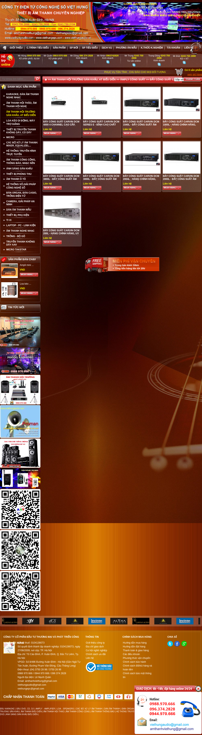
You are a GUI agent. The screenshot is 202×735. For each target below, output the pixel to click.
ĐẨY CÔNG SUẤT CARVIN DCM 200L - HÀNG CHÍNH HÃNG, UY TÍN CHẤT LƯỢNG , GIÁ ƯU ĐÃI (61, 233)
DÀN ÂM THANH (112, 709)
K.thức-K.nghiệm (152, 47)
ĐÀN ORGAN (128, 709)
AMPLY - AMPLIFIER (45, 709)
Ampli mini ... (27, 265)
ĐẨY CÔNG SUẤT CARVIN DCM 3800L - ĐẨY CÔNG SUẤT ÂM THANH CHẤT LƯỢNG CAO (61, 179)
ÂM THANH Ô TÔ (16, 179)
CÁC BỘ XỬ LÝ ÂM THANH (89, 709)
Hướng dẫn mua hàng (134, 642)
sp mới (74, 47)
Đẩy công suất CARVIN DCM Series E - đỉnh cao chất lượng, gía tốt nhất (101, 124)
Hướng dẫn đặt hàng (134, 646)
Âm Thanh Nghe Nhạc (20, 230)
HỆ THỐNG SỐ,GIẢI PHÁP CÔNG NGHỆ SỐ (21, 186)
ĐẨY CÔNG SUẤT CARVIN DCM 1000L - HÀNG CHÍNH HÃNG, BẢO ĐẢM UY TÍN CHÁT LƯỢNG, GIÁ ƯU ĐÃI (181, 126)
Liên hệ (189, 47)
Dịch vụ (107, 47)
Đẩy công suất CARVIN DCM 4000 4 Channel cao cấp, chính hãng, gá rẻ (61, 124)
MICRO (10, 137)
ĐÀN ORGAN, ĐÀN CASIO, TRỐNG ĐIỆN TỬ (21, 194)
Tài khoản (173, 47)
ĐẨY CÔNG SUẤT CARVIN (166, 79)
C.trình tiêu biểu (38, 47)
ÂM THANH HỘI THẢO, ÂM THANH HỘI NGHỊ (21, 105)
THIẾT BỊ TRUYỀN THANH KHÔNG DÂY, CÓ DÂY (21, 131)
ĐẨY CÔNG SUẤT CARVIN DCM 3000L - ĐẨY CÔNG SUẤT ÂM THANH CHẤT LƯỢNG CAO (101, 179)
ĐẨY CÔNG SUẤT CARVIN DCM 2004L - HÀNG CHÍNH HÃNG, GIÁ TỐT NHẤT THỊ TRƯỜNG (141, 179)
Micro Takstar (16, 249)
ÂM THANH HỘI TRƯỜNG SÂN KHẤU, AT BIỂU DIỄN (21, 113)
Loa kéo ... (25, 283)
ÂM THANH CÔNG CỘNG (78, 711)
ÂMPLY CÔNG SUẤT (132, 79)
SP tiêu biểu (90, 47)
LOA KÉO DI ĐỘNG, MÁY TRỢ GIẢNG (20, 122)
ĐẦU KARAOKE (7, 709)
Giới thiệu (16, 47)
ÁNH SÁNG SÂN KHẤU (19, 168)
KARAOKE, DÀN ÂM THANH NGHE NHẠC (22, 96)
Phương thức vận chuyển (136, 658)
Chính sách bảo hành (134, 661)
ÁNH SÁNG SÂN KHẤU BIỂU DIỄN (22, 714)
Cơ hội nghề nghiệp (96, 650)
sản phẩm (59, 47)
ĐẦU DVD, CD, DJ (25, 709)
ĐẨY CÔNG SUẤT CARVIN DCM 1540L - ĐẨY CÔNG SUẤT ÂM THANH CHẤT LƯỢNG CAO (141, 124)
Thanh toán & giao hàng (136, 650)
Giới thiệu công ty (95, 642)
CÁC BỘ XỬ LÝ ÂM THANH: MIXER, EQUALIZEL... (22, 144)
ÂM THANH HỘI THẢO (53, 711)
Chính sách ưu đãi (96, 654)
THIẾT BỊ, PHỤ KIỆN (17, 215)
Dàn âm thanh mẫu (18, 209)
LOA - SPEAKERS (65, 709)
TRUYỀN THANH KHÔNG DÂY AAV (20, 243)
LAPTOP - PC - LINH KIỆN (21, 225)
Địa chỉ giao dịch (95, 646)
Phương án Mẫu (126, 47)
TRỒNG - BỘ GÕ (15, 236)
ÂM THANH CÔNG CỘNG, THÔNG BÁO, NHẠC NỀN (21, 161)
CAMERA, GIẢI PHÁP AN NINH (20, 203)
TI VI (8, 220)
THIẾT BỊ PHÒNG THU (19, 174)
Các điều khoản (131, 654)
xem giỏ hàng (194, 74)
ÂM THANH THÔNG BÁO (103, 711)
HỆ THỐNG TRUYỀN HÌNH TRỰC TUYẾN (21, 152)
